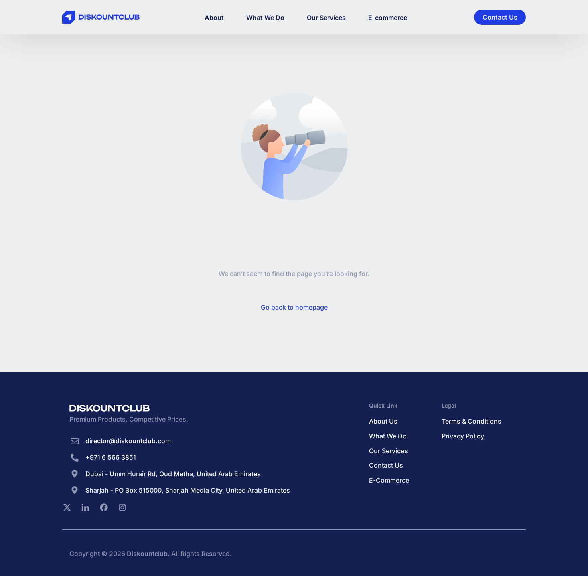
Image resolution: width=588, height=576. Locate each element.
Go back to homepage (294, 307)
